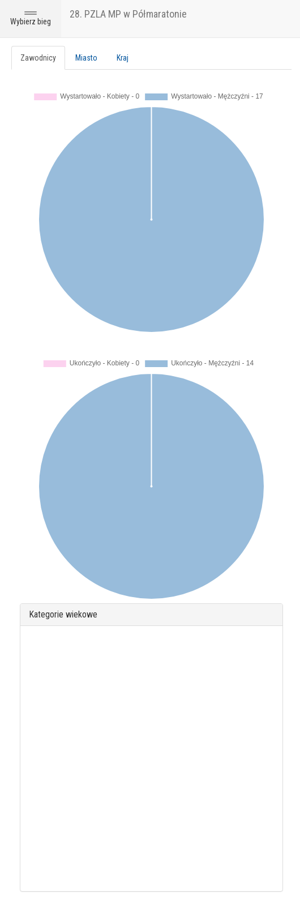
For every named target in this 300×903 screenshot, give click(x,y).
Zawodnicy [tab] (38, 57)
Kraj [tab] (122, 57)
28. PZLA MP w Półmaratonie (128, 14)
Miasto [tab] (86, 57)
